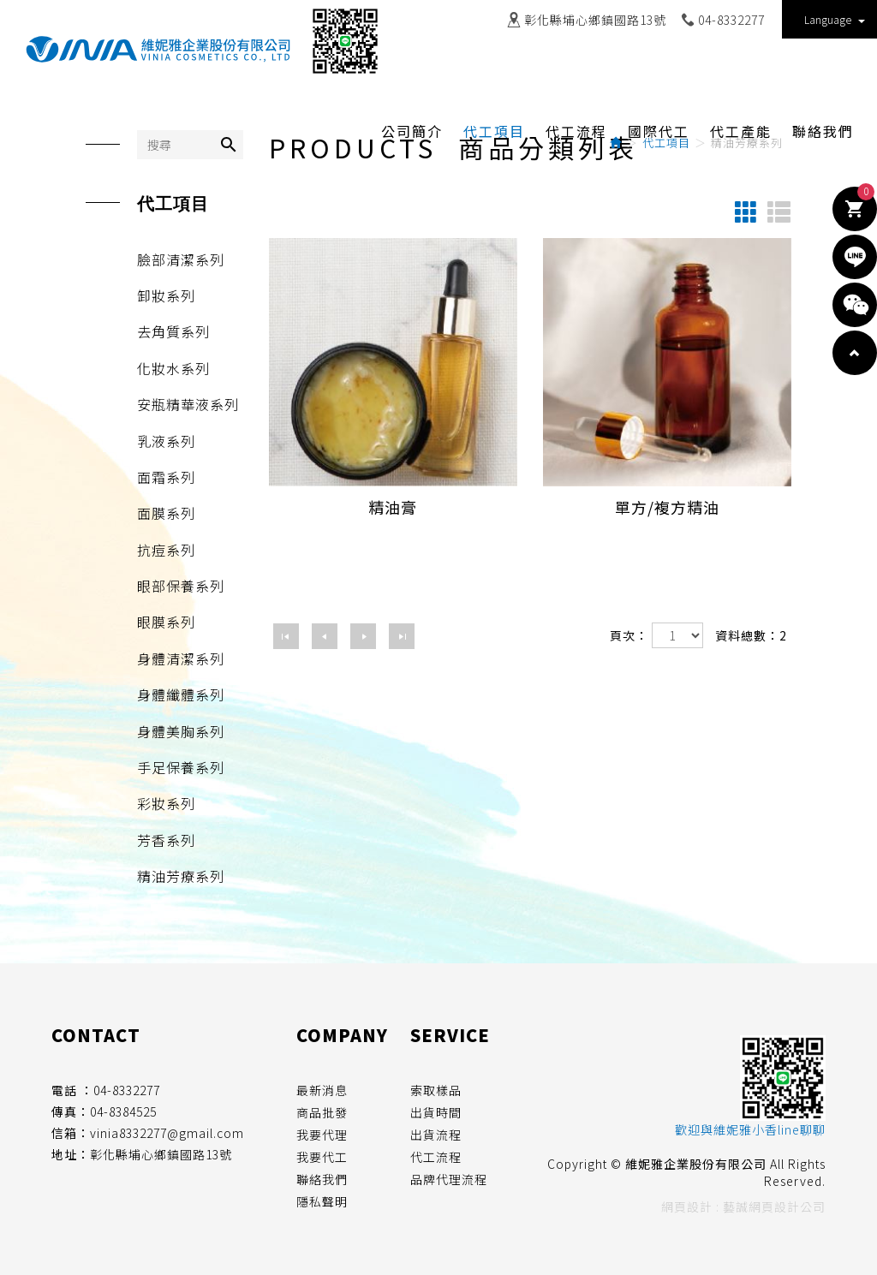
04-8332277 (731, 19)
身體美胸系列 (180, 731)
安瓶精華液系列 (188, 404)
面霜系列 (166, 477)
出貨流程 (436, 1134)
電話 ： (72, 1090)
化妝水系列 (173, 368)
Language (834, 19)
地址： (70, 1154)
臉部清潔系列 (180, 259)
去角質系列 (173, 331)
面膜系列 (166, 512)
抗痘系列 (166, 549)
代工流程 (436, 1156)
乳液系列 (166, 441)
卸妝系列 (166, 295)
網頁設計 (687, 1206)
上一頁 (324, 636)
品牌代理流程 (448, 1179)
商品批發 (322, 1112)
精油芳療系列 (180, 876)
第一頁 (286, 636)
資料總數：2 (751, 635)
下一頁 (363, 636)
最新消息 (322, 1090)
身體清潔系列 (180, 658)
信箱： (70, 1132)
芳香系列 (166, 840)
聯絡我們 (322, 1179)
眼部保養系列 (180, 585)
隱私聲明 (322, 1201)
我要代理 (322, 1134)
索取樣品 (436, 1090)
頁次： (629, 635)
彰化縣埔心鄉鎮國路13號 (595, 19)
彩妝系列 (166, 803)
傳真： (70, 1111)
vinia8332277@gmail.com (167, 1132)
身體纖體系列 (180, 694)
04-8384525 (123, 1111)
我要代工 (322, 1156)
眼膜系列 (166, 621)
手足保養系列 (180, 767)
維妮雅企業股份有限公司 (158, 49)
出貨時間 (436, 1112)
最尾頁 (402, 636)
